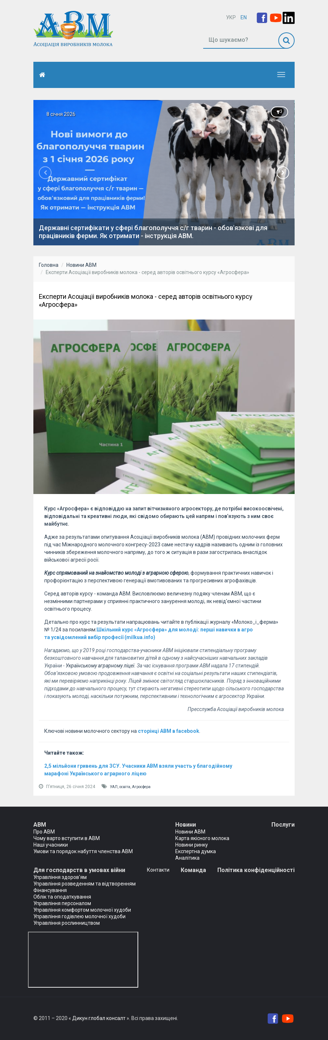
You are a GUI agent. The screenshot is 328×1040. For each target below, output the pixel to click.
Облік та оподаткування (62, 897)
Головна (48, 265)
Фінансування (50, 890)
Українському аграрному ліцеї (100, 665)
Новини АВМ (81, 265)
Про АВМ (44, 832)
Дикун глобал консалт (99, 1018)
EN (244, 17)
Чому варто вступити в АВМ (66, 838)
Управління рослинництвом (66, 923)
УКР (231, 17)
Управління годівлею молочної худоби (79, 916)
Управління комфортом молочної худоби (82, 910)
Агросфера (141, 787)
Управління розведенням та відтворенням (84, 884)
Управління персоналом (62, 903)
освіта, (125, 787)
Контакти (158, 870)
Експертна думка (195, 851)
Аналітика (187, 858)
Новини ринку (191, 845)
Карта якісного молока (202, 838)
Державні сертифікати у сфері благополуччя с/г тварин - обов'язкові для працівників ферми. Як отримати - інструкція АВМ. (153, 232)
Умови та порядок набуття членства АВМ (83, 851)
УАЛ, (114, 787)
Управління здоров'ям (60, 877)
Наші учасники (50, 845)
